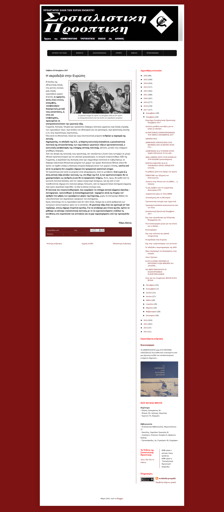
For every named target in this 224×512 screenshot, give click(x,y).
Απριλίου (150, 304)
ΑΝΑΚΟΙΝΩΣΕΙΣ (99, 53)
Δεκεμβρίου (151, 113)
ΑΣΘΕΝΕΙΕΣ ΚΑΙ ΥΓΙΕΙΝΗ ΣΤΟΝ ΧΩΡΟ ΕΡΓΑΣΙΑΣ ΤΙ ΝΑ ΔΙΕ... (159, 152)
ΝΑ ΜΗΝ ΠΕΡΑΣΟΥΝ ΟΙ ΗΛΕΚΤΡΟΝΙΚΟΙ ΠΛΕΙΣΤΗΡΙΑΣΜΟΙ (155, 271)
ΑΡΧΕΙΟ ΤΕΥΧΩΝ (59, 53)
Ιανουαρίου (150, 315)
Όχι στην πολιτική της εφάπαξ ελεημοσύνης (157, 234)
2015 (146, 324)
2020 (146, 98)
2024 (146, 83)
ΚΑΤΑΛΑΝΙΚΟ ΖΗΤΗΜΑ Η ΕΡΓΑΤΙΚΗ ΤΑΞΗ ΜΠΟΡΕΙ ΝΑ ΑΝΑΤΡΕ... (159, 263)
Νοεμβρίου (150, 117)
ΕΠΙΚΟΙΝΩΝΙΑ (153, 53)
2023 (146, 87)
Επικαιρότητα (58, 234)
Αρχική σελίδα (87, 243)
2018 (146, 106)
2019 (146, 102)
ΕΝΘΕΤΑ (79, 53)
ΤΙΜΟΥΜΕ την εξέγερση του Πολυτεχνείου (157, 176)
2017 (146, 110)
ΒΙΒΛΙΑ (134, 53)
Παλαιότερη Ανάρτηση (122, 243)
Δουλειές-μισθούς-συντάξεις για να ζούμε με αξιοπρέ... (159, 127)
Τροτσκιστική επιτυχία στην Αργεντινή (160, 201)
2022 (146, 91)
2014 (146, 328)
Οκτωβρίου (150, 285)
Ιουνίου (149, 296)
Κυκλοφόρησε (151, 230)
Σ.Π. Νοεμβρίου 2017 (79, 234)
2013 (146, 331)
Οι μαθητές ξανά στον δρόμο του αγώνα (161, 171)
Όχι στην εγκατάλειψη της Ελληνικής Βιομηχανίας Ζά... (160, 218)
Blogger (120, 498)
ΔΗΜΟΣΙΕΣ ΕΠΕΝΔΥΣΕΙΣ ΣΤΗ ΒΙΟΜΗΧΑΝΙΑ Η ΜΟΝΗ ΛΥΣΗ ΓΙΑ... (159, 144)
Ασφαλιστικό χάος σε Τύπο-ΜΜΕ (158, 194)
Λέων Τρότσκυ (151, 257)
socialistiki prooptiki (167, 478)
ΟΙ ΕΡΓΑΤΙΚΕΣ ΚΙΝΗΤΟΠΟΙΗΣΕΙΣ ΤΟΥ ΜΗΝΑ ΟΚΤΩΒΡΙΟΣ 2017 (160, 133)
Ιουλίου (149, 293)
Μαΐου (149, 300)
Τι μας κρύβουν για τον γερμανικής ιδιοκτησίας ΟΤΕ (159, 188)
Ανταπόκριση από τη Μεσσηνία (157, 197)
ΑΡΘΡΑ (119, 53)
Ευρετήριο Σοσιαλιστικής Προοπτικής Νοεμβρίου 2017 (160, 121)
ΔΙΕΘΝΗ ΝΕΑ (151, 139)
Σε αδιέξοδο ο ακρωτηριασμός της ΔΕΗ (160, 247)
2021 (146, 94)
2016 (146, 320)
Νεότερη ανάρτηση (54, 243)
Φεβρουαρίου (151, 311)
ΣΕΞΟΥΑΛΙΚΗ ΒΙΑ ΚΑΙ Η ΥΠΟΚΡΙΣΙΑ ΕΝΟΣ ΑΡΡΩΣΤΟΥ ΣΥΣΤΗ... (159, 165)
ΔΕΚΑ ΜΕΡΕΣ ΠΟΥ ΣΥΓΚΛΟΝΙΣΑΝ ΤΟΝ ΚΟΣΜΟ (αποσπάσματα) (160, 158)
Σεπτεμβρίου (151, 289)
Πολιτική (67, 234)
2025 (146, 79)
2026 (146, 75)
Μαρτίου (149, 308)
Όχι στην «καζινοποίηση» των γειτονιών (161, 243)
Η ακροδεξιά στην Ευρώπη (156, 239)
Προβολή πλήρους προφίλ (166, 482)
